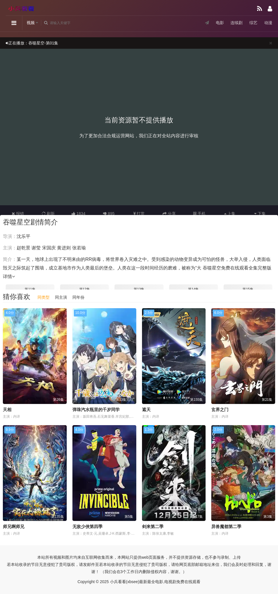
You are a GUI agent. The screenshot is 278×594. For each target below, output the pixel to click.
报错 (18, 213)
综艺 (253, 22)
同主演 (61, 297)
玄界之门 (219, 409)
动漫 (268, 22)
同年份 (78, 297)
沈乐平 (23, 236)
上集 (230, 213)
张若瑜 (79, 247)
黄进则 (64, 247)
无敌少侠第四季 (87, 526)
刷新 (48, 213)
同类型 (44, 297)
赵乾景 (23, 247)
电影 (220, 22)
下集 (260, 213)
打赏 (139, 213)
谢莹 (36, 247)
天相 (7, 409)
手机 (199, 213)
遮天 (146, 409)
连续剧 (236, 22)
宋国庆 (49, 247)
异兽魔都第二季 (226, 526)
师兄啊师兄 (13, 526)
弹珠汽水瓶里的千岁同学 (96, 409)
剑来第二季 (152, 526)
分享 (169, 213)
